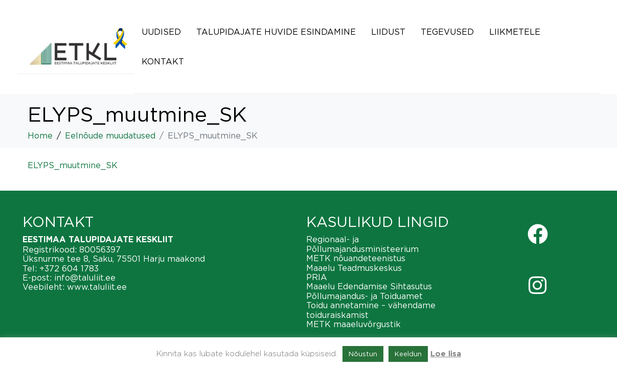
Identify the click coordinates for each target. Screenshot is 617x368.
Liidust (388, 31)
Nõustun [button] (363, 353)
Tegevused (447, 31)
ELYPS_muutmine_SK (73, 165)
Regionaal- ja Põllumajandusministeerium (362, 244)
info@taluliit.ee (85, 277)
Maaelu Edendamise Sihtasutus (369, 286)
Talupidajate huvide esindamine (276, 31)
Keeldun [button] (408, 353)
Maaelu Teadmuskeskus (354, 267)
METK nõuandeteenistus (355, 258)
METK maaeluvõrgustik (353, 324)
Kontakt (163, 61)
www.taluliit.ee (97, 286)
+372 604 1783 (69, 268)
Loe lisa (445, 354)
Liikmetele (514, 31)
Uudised (161, 31)
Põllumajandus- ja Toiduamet (364, 296)
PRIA (316, 277)
